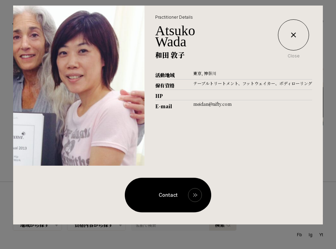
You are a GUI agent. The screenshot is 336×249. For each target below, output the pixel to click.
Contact (168, 195)
